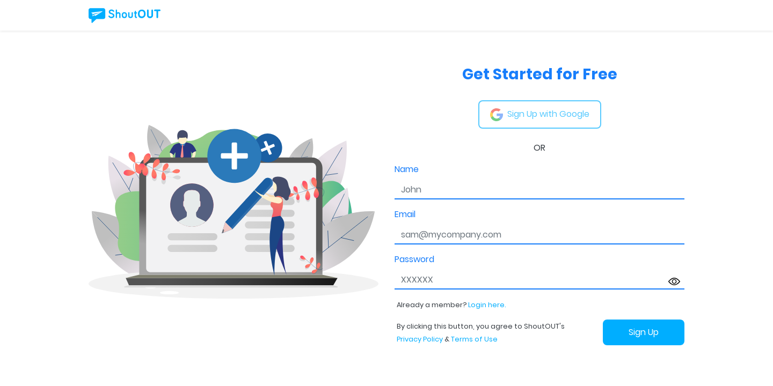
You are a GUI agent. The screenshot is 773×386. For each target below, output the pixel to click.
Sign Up (644, 332)
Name (407, 169)
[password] (539, 280)
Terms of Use (474, 339)
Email (405, 214)
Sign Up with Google (539, 114)
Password (414, 259)
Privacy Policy (420, 339)
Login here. (487, 304)
